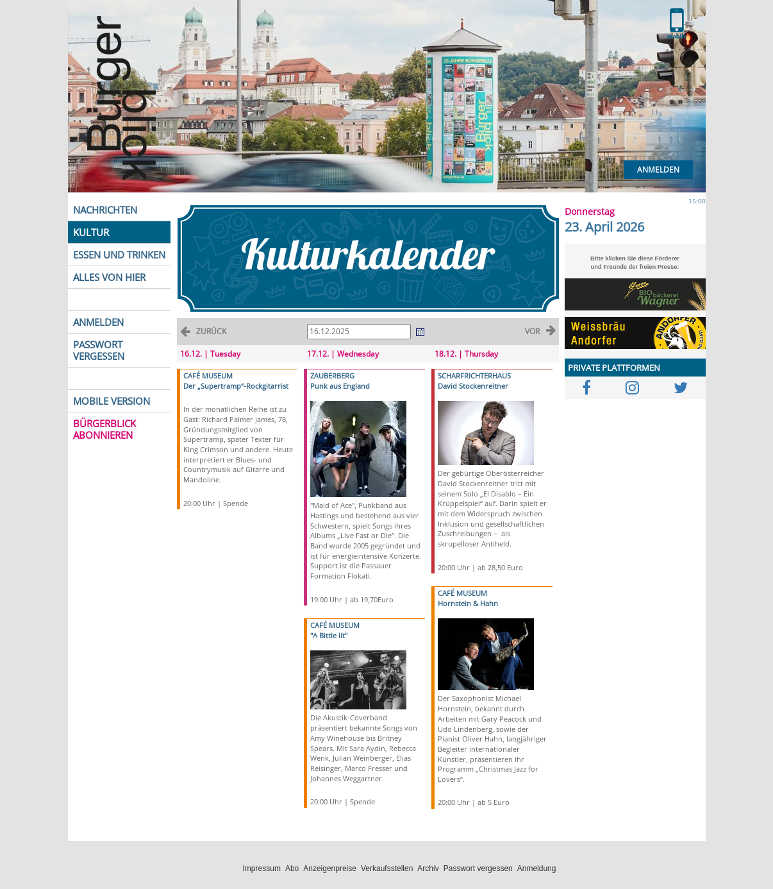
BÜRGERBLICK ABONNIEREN (104, 429)
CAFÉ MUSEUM (208, 375)
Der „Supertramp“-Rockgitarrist (235, 386)
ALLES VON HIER (109, 277)
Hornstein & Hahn (468, 603)
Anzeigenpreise (329, 868)
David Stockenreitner (473, 386)
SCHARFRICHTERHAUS (474, 375)
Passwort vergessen (478, 868)
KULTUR (91, 232)
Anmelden (658, 169)
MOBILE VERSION (111, 400)
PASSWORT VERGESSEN (98, 350)
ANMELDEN (98, 322)
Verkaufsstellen (387, 868)
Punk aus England (340, 386)
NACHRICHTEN (105, 209)
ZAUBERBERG (332, 375)
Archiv (427, 868)
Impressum (262, 868)
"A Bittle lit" (328, 635)
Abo (292, 868)
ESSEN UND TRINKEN (119, 254)
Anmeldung (536, 868)
